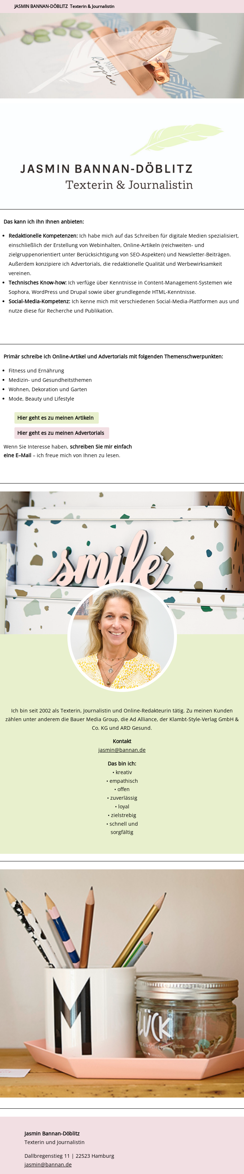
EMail (23, 455)
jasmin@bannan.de (122, 749)
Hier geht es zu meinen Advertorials (60, 432)
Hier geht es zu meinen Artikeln (55, 417)
